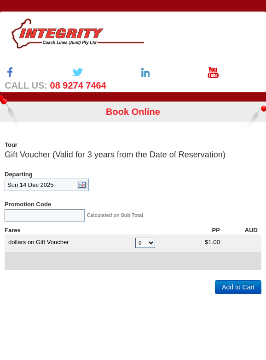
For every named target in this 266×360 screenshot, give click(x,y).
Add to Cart (238, 287)
